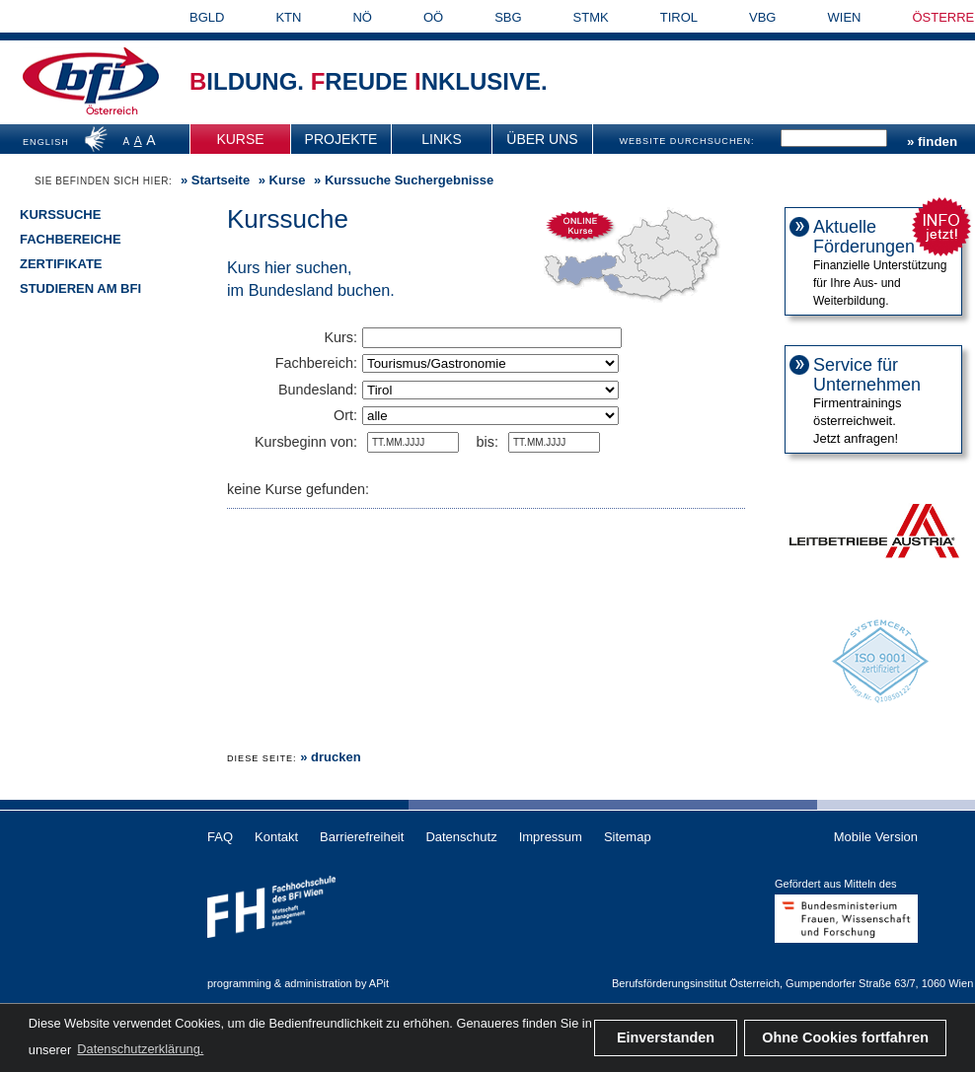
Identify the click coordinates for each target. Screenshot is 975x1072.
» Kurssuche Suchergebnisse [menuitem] (401, 180)
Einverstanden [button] (665, 1037)
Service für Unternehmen (867, 374)
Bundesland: (317, 389)
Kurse (239, 139)
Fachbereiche (70, 239)
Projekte (341, 139)
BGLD (206, 17)
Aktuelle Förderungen (864, 236)
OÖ (433, 17)
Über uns (541, 139)
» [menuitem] (213, 180)
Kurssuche (60, 214)
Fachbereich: (316, 363)
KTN (288, 17)
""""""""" (490, 415)
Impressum (550, 836)
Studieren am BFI (80, 288)
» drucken (330, 757)
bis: (487, 442)
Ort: (345, 415)
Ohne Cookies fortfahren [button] (845, 1037)
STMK (591, 17)
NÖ (362, 17)
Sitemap (627, 836)
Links (441, 139)
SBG (507, 17)
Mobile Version (876, 836)
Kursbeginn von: (306, 442)
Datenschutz (460, 836)
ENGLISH (46, 142)
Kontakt (276, 836)
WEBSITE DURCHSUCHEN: (686, 141)
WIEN (845, 17)
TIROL (679, 17)
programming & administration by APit (298, 983)
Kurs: (340, 337)
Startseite (220, 180)
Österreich (112, 111)
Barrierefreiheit (362, 836)
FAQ (220, 836)
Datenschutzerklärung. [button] (140, 1048)
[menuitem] (240, 139)
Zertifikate (61, 263)
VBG (762, 17)
